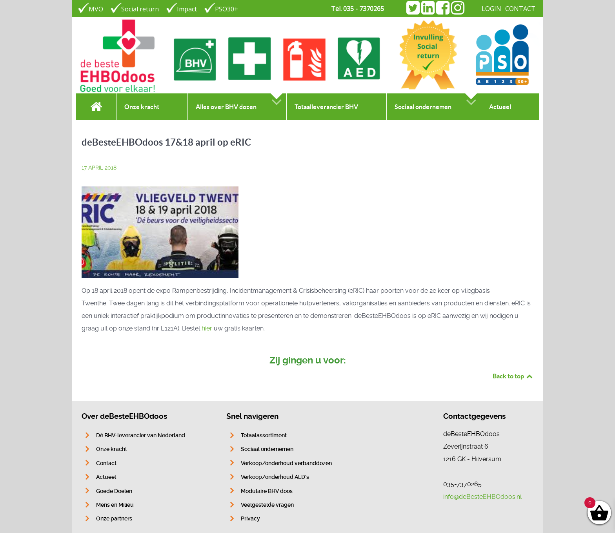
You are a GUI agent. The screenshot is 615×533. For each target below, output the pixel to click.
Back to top (513, 376)
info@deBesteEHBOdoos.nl (482, 496)
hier (207, 328)
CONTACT (520, 8)
